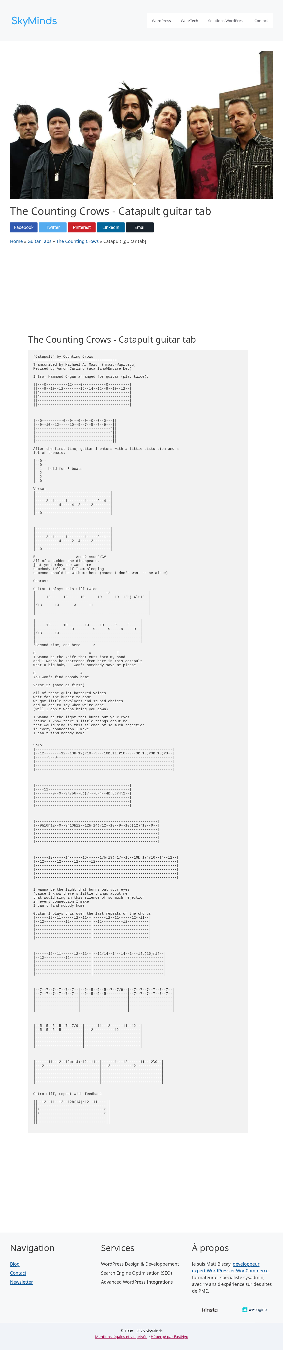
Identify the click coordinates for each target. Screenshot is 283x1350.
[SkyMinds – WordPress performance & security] (35, 20)
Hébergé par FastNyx (169, 1336)
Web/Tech (189, 20)
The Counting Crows (77, 241)
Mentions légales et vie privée (121, 1336)
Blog (15, 1264)
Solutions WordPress (226, 20)
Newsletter (21, 1282)
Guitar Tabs (40, 241)
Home (16, 241)
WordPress (161, 20)
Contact (261, 20)
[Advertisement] (138, 291)
